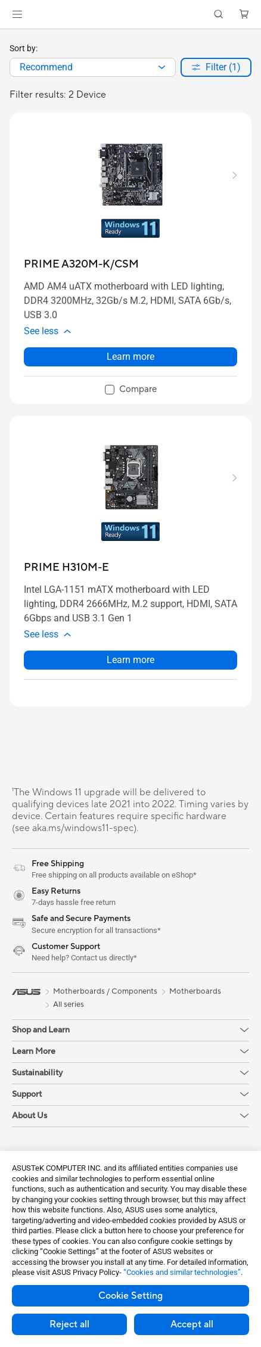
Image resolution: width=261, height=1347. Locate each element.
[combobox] (93, 67)
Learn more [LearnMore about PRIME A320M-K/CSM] (130, 362)
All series (68, 1016)
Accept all (191, 1324)
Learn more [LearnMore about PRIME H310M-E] (130, 671)
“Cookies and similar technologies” (182, 1272)
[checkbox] (131, 396)
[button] (17, 14)
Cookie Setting (130, 1296)
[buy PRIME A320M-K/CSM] (81, 264)
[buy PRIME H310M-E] (66, 573)
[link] (131, 14)
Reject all (69, 1324)
